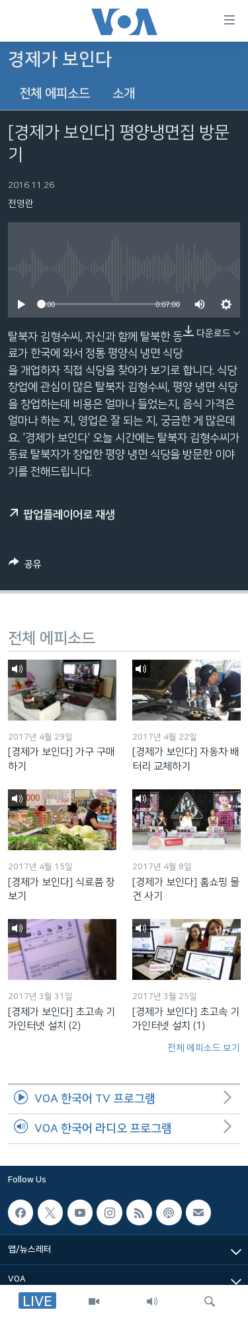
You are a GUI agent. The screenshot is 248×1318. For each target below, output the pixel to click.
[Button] (25, 566)
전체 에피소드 (54, 94)
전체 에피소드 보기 (203, 1048)
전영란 (21, 203)
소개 (123, 94)
